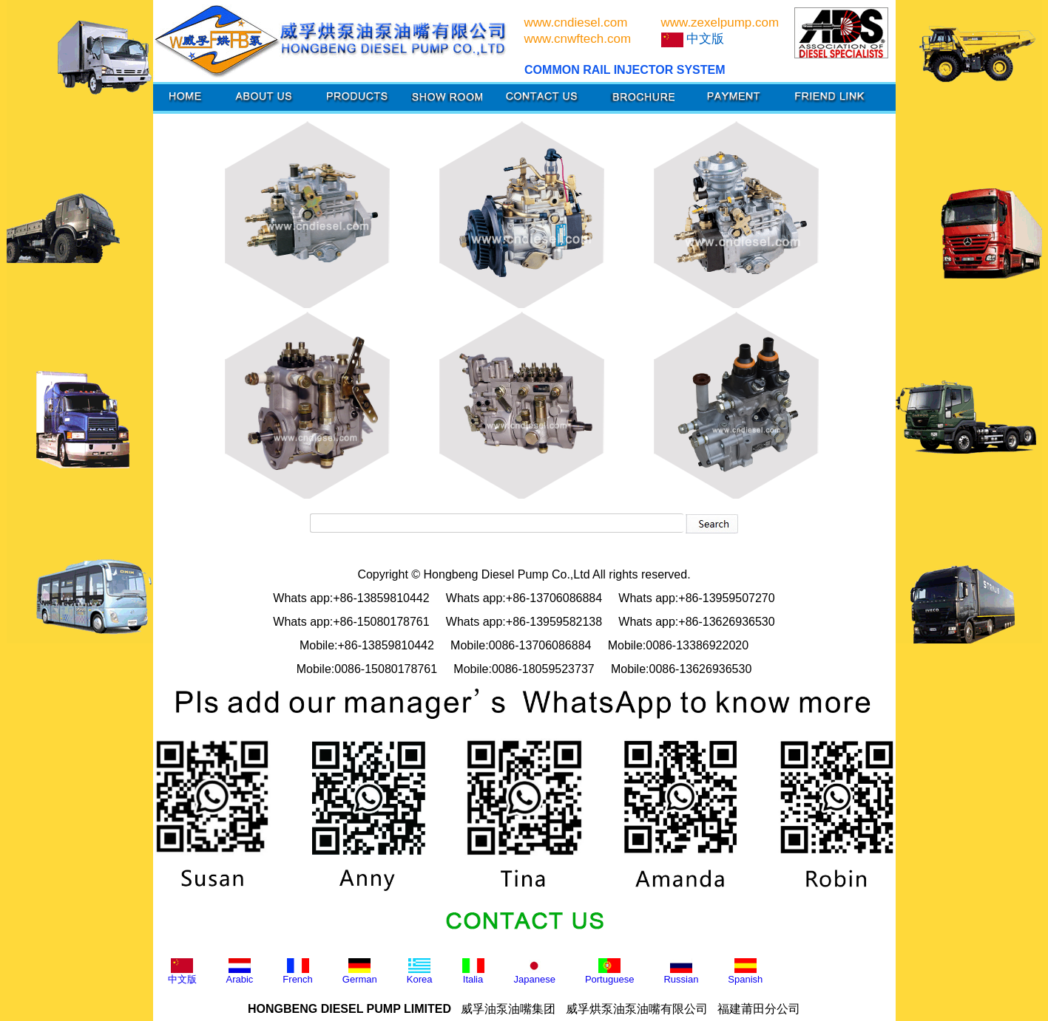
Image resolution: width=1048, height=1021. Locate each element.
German (359, 971)
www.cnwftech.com (578, 39)
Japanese (534, 971)
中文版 (182, 971)
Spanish (745, 971)
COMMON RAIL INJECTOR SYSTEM (624, 70)
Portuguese (610, 971)
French (297, 971)
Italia (473, 971)
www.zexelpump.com (720, 23)
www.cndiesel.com (576, 23)
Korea (420, 971)
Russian (680, 971)
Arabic (240, 971)
